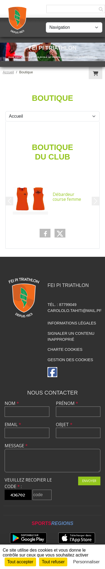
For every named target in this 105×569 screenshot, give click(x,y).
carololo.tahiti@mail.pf (74, 310)
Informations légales (71, 323)
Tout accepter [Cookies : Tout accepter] (20, 561)
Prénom (67, 403)
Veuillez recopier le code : (28, 483)
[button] (9, 201)
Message (16, 446)
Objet (64, 424)
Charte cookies (64, 349)
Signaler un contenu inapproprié (70, 336)
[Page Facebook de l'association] (52, 372)
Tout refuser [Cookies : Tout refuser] (53, 561)
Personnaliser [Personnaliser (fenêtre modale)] (86, 561)
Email (13, 424)
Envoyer (89, 481)
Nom (12, 403)
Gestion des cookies (70, 360)
